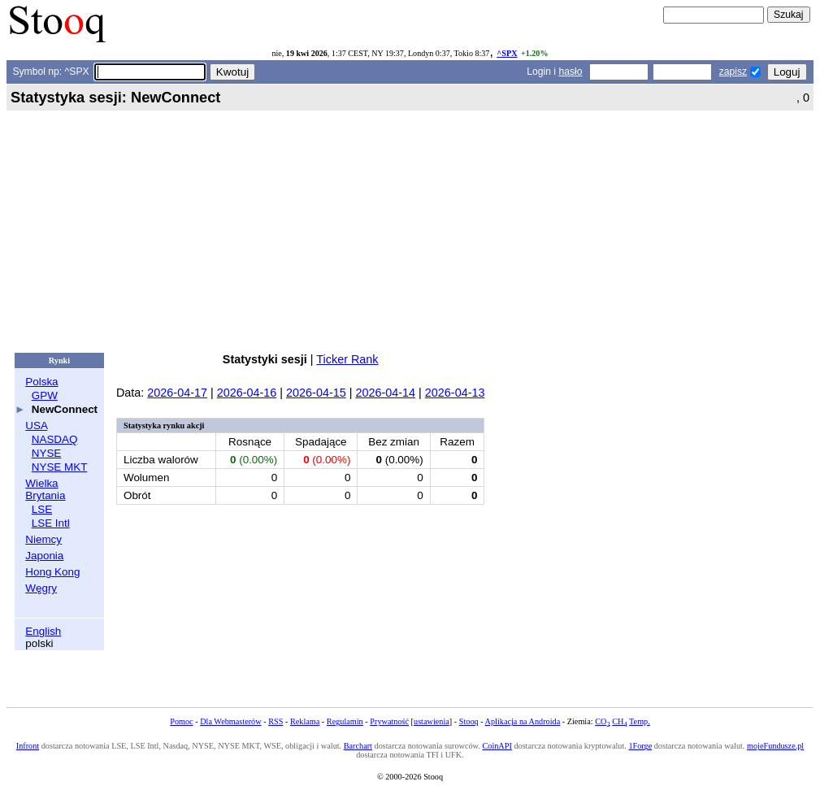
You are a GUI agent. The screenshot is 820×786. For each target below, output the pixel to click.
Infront (27, 745)
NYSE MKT (59, 467)
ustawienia (431, 721)
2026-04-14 (385, 392)
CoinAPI (496, 745)
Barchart (358, 745)
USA (36, 425)
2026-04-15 (316, 392)
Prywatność (389, 721)
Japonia (44, 555)
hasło (570, 71)
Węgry (41, 588)
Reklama (304, 721)
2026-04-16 (247, 392)
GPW (45, 395)
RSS (275, 721)
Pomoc (181, 721)
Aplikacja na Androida (523, 721)
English (43, 631)
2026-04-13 (455, 392)
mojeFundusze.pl (775, 745)
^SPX (507, 53)
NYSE (47, 453)
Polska (41, 382)
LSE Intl (51, 523)
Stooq (469, 721)
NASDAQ (55, 439)
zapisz (733, 71)
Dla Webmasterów (230, 721)
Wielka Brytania (45, 489)
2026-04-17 (177, 392)
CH (619, 721)
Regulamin (345, 721)
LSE (42, 509)
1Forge (640, 745)
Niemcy (43, 539)
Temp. (639, 721)
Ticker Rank (347, 359)
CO (602, 721)
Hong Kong (52, 572)
